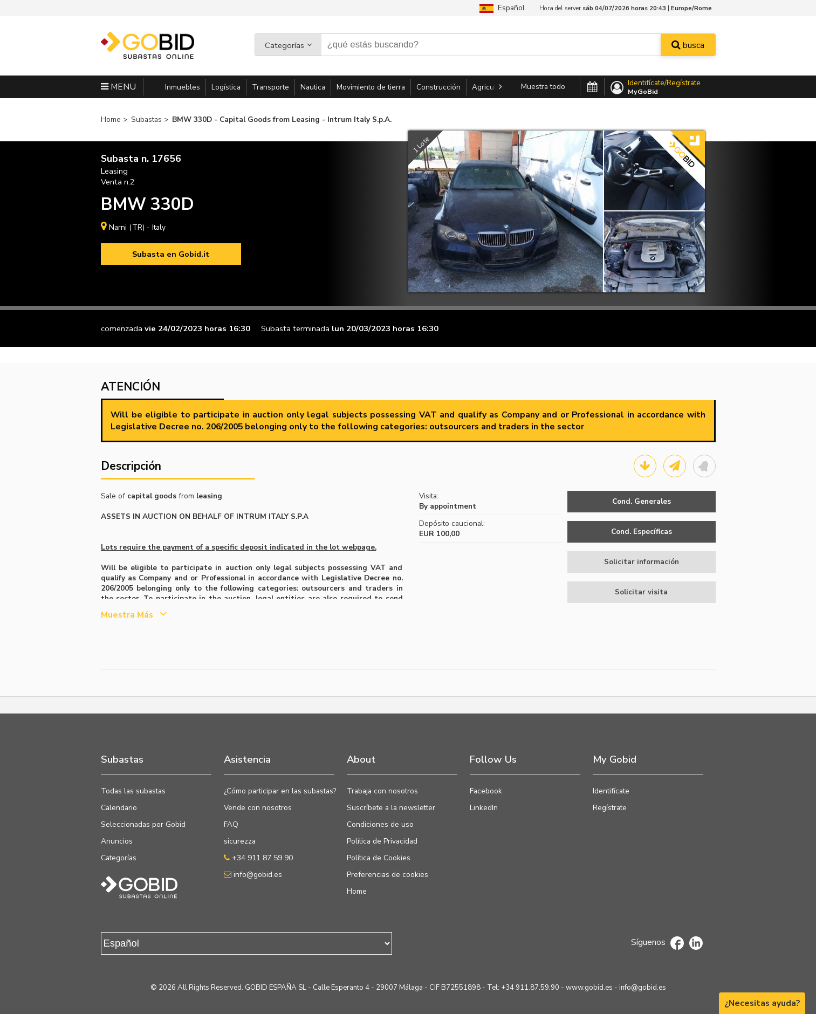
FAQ (231, 824)
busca (687, 45)
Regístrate (610, 808)
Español (502, 8)
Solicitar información (641, 562)
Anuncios (117, 841)
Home (357, 891)
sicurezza (240, 841)
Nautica (312, 87)
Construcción (438, 87)
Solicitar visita (641, 592)
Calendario (119, 808)
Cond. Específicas (641, 531)
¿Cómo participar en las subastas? (280, 791)
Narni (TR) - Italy (137, 227)
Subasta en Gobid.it (170, 254)
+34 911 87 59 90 (258, 858)
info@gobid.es (253, 874)
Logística (226, 87)
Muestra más (134, 614)
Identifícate (611, 791)
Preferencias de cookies (387, 874)
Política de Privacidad (382, 841)
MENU (118, 87)
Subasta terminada (295, 328)
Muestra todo (543, 86)
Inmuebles (182, 87)
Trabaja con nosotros (382, 791)
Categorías (284, 45)
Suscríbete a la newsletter (391, 808)
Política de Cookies (378, 858)
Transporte (270, 87)
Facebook (486, 791)
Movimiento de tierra (371, 87)
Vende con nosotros (258, 808)
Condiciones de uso (380, 824)
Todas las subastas (133, 791)
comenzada (121, 328)
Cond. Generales (641, 501)
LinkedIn (484, 808)
